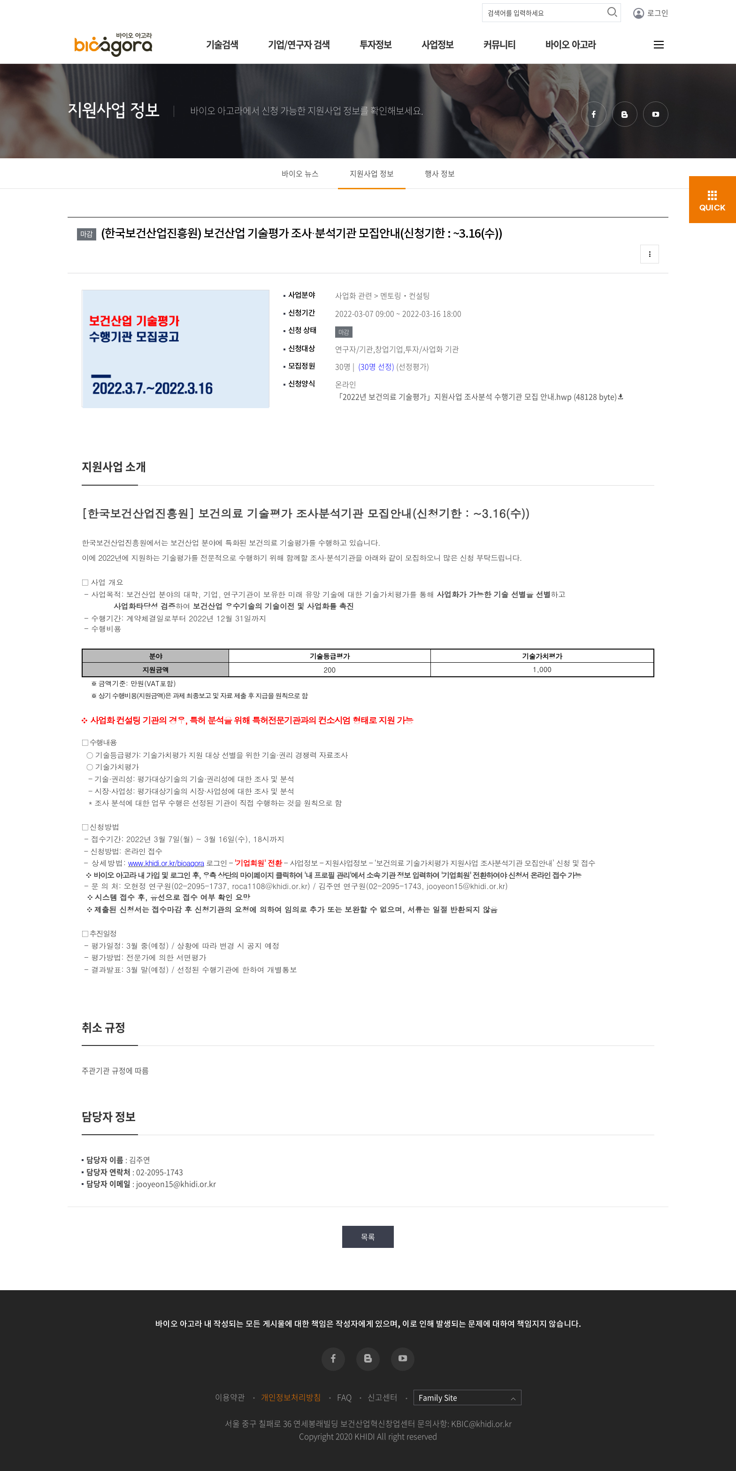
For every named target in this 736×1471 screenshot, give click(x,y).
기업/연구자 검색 (299, 44)
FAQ (344, 1397)
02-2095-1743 (159, 1171)
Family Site (467, 1397)
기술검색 (222, 44)
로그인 (650, 13)
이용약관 (230, 1397)
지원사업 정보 (372, 173)
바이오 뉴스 (300, 173)
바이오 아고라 (570, 44)
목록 (368, 1236)
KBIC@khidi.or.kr (481, 1423)
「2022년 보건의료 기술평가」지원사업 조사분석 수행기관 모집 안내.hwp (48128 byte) (479, 396)
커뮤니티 (499, 44)
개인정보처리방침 (291, 1397)
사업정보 (438, 44)
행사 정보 (440, 173)
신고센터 (383, 1397)
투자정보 (376, 44)
